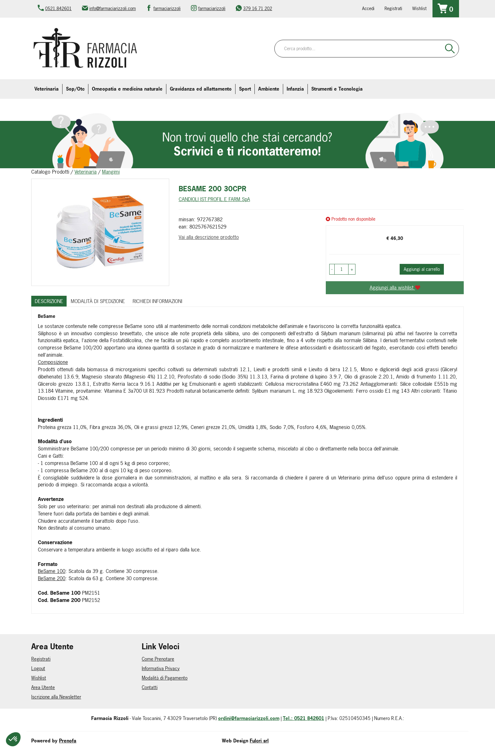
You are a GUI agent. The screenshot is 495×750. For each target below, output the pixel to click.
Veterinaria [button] (46, 89)
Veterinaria (86, 171)
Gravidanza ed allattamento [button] (201, 89)
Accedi (368, 8)
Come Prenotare (158, 659)
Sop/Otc (75, 89)
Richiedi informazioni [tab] (157, 301)
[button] (332, 269)
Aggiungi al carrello (422, 269)
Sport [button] (245, 89)
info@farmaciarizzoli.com (112, 8)
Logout (38, 668)
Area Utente (43, 687)
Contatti (150, 687)
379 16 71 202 (257, 8)
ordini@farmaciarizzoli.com (248, 718)
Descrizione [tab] (49, 301)
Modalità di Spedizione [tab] (98, 301)
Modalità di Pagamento (165, 678)
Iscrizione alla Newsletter (56, 696)
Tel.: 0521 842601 (303, 718)
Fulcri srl (259, 740)
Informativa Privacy (161, 668)
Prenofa (67, 740)
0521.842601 (58, 8)
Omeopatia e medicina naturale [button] (127, 89)
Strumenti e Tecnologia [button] (337, 89)
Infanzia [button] (295, 89)
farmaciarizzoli (167, 8)
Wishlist (419, 8)
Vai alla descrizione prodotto (209, 237)
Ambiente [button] (268, 89)
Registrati (393, 8)
